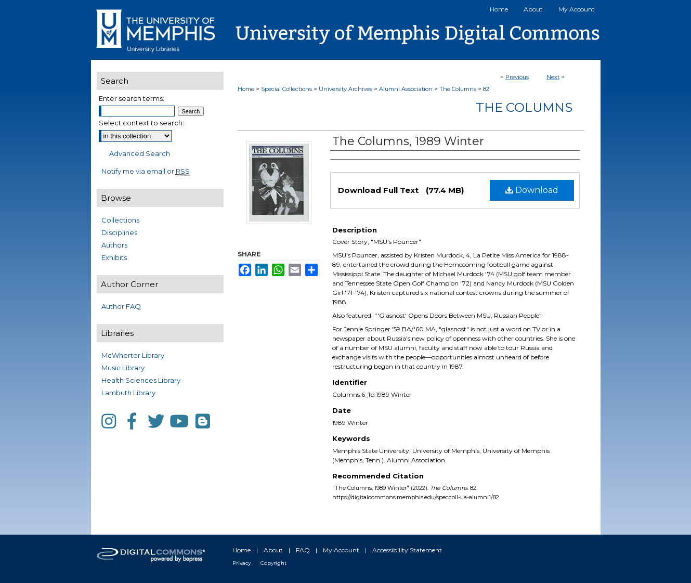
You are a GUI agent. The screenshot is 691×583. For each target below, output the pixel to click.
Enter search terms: (131, 98)
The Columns (457, 89)
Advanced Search (139, 153)
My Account (341, 550)
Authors (114, 245)
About (273, 550)
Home (246, 89)
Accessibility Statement (407, 550)
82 (486, 89)
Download (531, 190)
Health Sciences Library (140, 380)
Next (552, 77)
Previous (517, 77)
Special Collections (286, 89)
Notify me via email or (145, 171)
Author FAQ (121, 306)
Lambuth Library (128, 392)
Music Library (123, 368)
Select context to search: (141, 123)
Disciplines (119, 232)
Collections (120, 220)
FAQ (303, 550)
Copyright (273, 563)
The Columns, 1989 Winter (408, 141)
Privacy (241, 563)
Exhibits (114, 257)
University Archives (345, 89)
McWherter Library (132, 355)
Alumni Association (406, 89)
